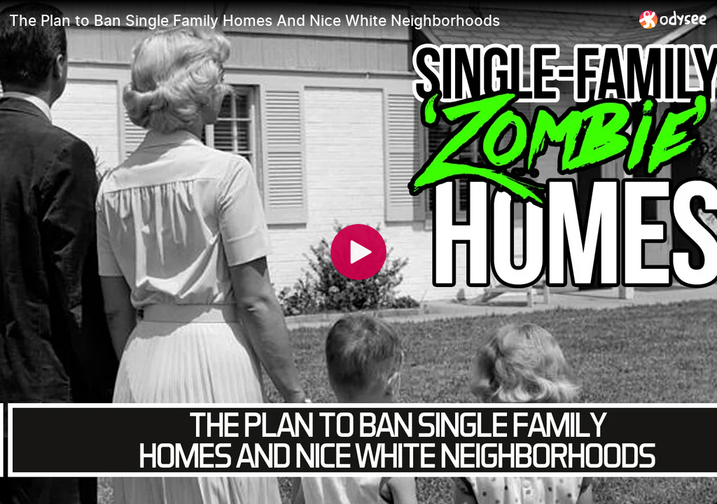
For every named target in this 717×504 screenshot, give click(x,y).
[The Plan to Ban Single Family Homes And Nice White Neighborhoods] (318, 20)
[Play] (358, 252)
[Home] (673, 19)
